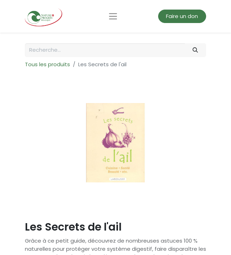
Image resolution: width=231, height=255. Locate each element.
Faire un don (182, 16)
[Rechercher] (195, 50)
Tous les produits (47, 64)
